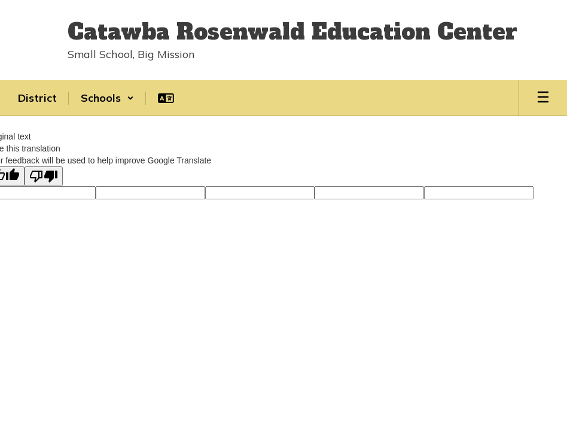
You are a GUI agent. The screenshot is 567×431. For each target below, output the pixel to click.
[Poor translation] (44, 176)
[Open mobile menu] (543, 98)
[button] (107, 98)
